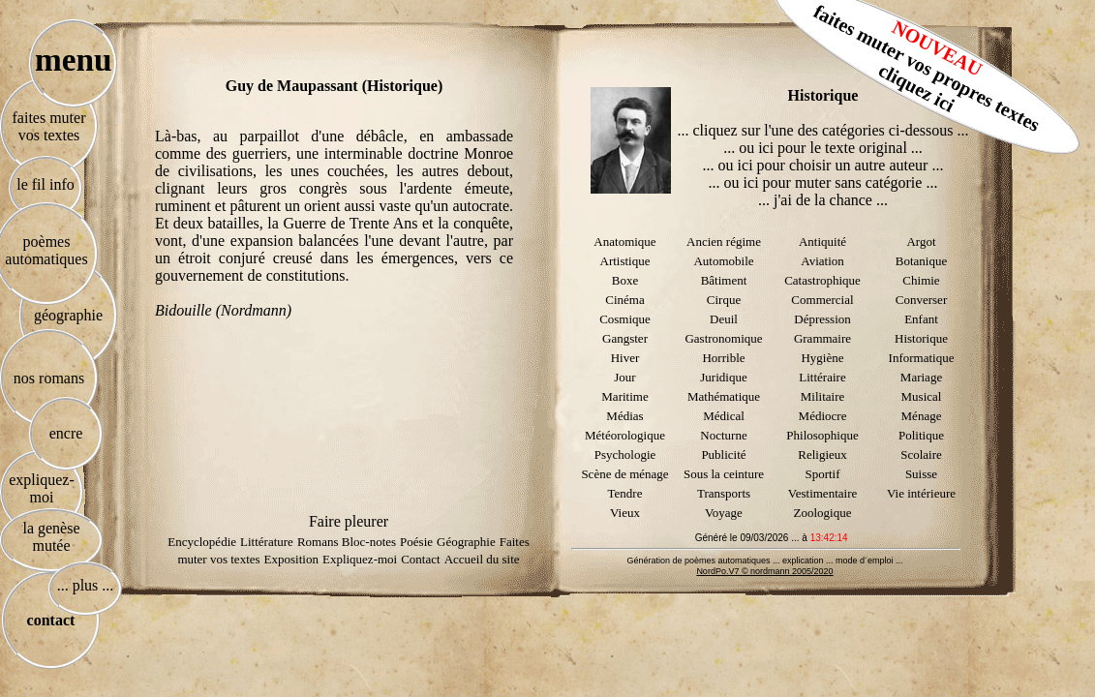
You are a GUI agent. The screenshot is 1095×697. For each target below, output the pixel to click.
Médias (624, 416)
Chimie (920, 280)
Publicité (723, 454)
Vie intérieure (921, 493)
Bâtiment (724, 280)
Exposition (291, 559)
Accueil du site (482, 559)
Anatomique (624, 241)
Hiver (625, 357)
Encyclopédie (201, 541)
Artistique (625, 261)
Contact (420, 559)
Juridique (723, 377)
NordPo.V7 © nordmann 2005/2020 (764, 571)
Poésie (416, 541)
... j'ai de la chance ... (823, 200)
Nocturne (723, 435)
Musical (921, 396)
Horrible (723, 357)
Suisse (921, 474)
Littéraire (822, 377)
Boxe (625, 280)
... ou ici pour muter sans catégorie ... (823, 182)
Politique (921, 435)
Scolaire (921, 454)
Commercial (822, 299)
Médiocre (823, 416)
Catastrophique (822, 280)
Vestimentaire (822, 493)
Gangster (625, 338)
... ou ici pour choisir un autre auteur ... (823, 165)
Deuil (724, 319)
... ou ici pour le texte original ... (823, 147)
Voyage (724, 512)
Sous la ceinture (724, 474)
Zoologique (823, 512)
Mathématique (723, 396)
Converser (921, 299)
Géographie (466, 541)
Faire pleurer (348, 521)
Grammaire (822, 338)
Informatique (922, 357)
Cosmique (625, 319)
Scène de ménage (624, 474)
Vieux (625, 512)
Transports (723, 493)
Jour (624, 377)
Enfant (921, 319)
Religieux (822, 454)
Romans (319, 541)
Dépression (822, 319)
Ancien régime (723, 241)
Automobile (723, 261)
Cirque (724, 299)
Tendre (625, 493)
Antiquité (822, 241)
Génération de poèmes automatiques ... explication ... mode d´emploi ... (764, 560)
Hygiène (822, 357)
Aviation (822, 261)
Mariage (921, 377)
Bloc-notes (369, 541)
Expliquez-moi (359, 559)
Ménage (921, 416)
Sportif (822, 474)
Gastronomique (723, 338)
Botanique (921, 261)
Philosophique (822, 435)
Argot (920, 241)
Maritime (624, 396)
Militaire (823, 396)
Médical (724, 416)
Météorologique (625, 435)
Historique (921, 338)
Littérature (266, 541)
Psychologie (625, 454)
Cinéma (624, 299)
